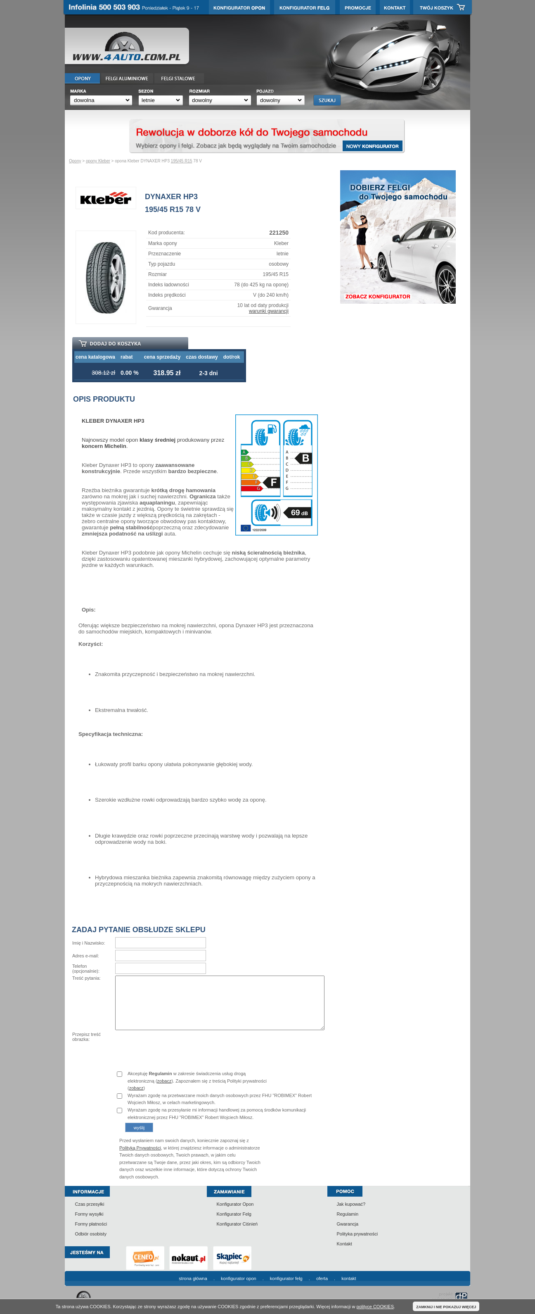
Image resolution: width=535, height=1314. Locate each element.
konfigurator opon (238, 1278)
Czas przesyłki (89, 1204)
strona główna (193, 1278)
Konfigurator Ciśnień (237, 1223)
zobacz (164, 1080)
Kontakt (344, 1243)
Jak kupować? (351, 1204)
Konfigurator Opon (235, 1204)
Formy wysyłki (89, 1214)
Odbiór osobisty (91, 1233)
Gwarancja (348, 1223)
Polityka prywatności (357, 1233)
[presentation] (178, 1048)
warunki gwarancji (269, 311)
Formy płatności (91, 1223)
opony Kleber (98, 161)
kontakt (348, 1278)
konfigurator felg (286, 1278)
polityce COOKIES (375, 1306)
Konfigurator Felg (234, 1214)
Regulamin (348, 1214)
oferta (322, 1278)
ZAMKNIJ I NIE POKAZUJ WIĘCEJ (446, 1307)
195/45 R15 (181, 161)
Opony (75, 161)
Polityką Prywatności (140, 1147)
